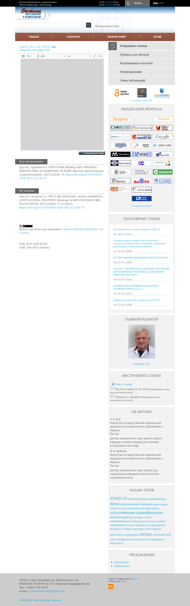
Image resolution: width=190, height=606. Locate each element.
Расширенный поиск (107, 26)
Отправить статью (133, 46)
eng (155, 3)
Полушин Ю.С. (141, 364)
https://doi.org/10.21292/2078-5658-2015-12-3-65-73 (51, 207)
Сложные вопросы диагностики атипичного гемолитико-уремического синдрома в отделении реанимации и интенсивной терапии (139, 243)
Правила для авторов (134, 54)
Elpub (122, 581)
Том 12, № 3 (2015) (40, 46)
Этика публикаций (132, 80)
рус (162, 3)
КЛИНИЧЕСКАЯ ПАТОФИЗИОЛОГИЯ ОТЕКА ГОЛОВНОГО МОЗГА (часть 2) (135, 287)
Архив (157, 36)
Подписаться (122, 566)
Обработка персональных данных (40, 600)
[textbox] (52, 25)
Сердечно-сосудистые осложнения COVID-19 (136, 300)
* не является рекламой (142, 100)
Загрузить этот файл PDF (34, 50)
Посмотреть (121, 562)
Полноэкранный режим (88, 153)
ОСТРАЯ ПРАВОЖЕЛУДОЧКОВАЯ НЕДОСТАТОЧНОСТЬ (140, 257)
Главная (34, 36)
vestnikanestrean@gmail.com (47, 591)
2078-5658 (108, 2)
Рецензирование (131, 71)
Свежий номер (116, 36)
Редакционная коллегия (136, 63)
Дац (54, 46)
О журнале (73, 36)
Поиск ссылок (123, 384)
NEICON (135, 578)
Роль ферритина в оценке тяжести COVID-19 (136, 229)
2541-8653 (108, 5)
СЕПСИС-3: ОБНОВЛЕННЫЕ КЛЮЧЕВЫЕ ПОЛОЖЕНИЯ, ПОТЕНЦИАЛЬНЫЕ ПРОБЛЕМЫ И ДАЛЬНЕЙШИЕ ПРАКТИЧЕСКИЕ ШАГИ (141, 271)
